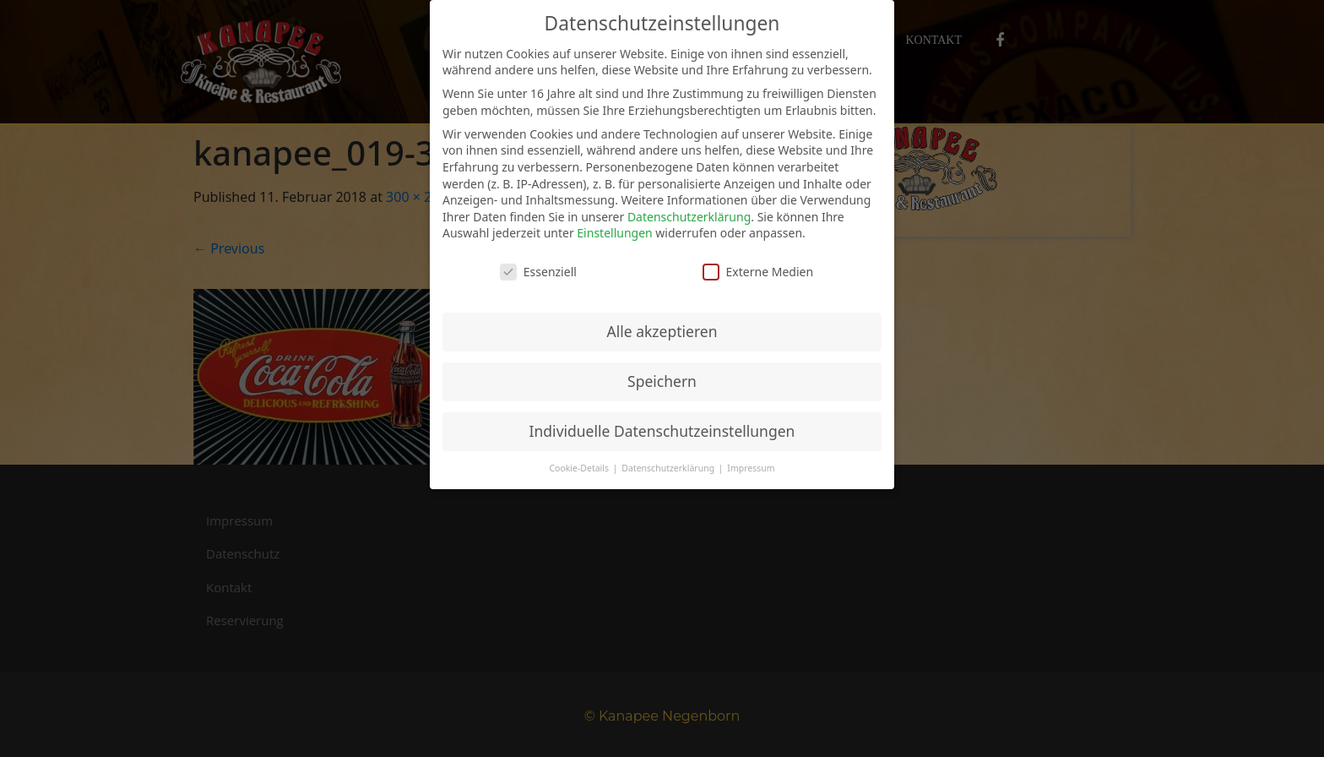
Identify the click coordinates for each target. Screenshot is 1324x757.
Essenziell (538, 272)
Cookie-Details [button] (579, 468)
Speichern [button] (662, 381)
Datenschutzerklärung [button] (669, 468)
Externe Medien (758, 272)
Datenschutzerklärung (689, 217)
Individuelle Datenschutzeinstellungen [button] (662, 431)
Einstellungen (614, 233)
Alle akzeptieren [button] (662, 331)
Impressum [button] (750, 468)
